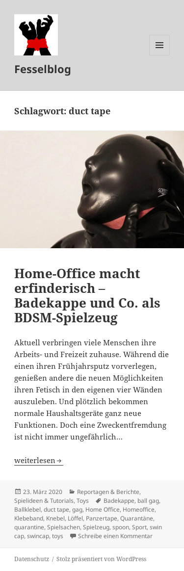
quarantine (29, 527)
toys (57, 536)
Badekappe (119, 500)
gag (77, 509)
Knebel (55, 518)
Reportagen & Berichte (108, 492)
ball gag (148, 500)
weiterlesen (38, 460)
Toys (83, 500)
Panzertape (101, 518)
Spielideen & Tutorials (44, 500)
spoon (120, 527)
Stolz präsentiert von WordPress (101, 559)
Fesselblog (42, 68)
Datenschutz (31, 559)
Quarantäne (136, 518)
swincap (38, 536)
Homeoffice (139, 509)
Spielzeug (96, 527)
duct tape (56, 509)
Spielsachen (63, 527)
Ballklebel (27, 509)
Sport (139, 527)
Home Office (102, 509)
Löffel (75, 518)
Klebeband (28, 518)
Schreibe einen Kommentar (115, 536)
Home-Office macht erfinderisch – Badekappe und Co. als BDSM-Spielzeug (87, 295)
